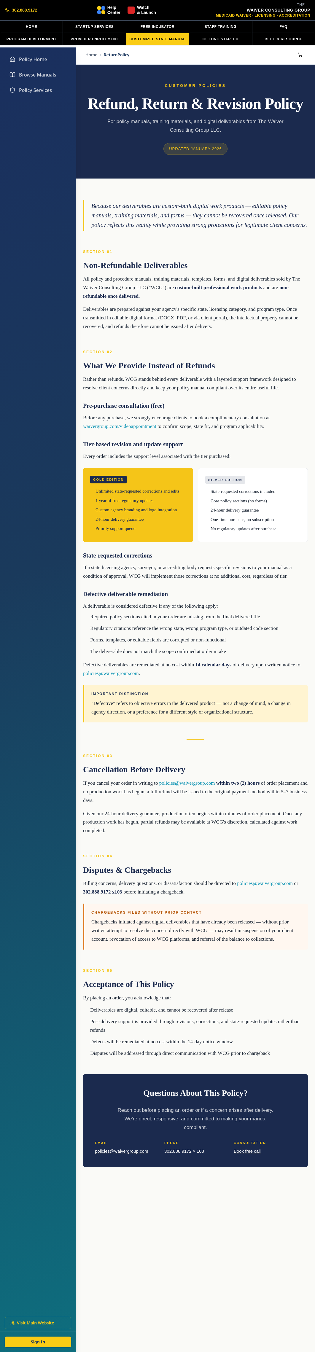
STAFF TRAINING (221, 27)
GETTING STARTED (220, 39)
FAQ (283, 27)
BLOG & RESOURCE (283, 39)
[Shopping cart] (300, 55)
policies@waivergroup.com (111, 673)
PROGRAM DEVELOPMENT (32, 39)
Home (91, 55)
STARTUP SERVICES (94, 27)
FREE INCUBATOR (158, 27)
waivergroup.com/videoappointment (119, 426)
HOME (31, 27)
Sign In (38, 1342)
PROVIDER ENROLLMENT (94, 39)
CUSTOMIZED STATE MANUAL (157, 39)
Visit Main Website (32, 1323)
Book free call (247, 1151)
